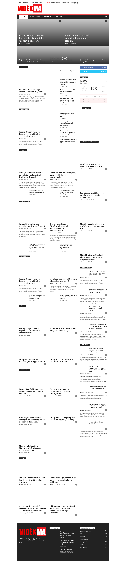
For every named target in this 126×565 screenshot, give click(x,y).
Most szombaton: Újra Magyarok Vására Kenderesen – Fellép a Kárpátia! (32, 448)
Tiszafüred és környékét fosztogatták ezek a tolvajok (37, 191)
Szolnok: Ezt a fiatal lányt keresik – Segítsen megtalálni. (31, 90)
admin (21, 43)
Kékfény (82, 534)
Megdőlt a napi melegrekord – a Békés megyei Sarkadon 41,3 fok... (93, 226)
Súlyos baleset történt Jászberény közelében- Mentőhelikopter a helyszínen (66, 246)
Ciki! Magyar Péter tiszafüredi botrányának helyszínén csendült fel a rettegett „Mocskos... (62, 509)
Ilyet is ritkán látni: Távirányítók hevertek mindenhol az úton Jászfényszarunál (59, 227)
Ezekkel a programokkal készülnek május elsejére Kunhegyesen (60, 391)
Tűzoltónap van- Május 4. (67, 71)
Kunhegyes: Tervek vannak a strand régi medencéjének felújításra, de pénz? (68, 132)
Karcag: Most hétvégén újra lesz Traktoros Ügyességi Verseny (63, 418)
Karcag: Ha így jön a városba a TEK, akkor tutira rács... (62, 360)
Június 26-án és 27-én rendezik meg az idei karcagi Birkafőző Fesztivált (31, 391)
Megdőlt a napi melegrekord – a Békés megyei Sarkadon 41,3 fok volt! (97, 368)
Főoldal (47, 2)
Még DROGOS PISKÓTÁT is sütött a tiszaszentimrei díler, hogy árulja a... (67, 192)
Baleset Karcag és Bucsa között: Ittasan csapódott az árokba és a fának (97, 405)
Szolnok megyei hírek (85, 531)
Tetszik (104, 67)
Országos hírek (55, 2)
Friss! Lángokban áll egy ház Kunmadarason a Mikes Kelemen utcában (61, 60)
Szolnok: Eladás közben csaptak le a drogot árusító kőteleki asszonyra (32, 480)
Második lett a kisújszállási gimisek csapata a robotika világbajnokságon (91, 257)
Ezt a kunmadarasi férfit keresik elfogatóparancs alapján (77, 38)
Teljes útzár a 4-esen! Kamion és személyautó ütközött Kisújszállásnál (32, 61)
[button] (106, 17)
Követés (103, 71)
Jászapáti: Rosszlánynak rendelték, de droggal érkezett (32, 225)
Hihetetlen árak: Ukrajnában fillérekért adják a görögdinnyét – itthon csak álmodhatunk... (32, 508)
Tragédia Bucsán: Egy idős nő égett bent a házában (97, 387)
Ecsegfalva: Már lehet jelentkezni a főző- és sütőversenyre (96, 350)
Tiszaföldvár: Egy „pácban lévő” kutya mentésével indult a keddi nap (63, 480)
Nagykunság (65, 2)
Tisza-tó (82, 544)
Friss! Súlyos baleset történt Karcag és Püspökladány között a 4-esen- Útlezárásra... (32, 419)
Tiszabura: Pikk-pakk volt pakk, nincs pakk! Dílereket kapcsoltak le (63, 175)
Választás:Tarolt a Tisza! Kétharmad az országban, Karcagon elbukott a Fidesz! (68, 100)
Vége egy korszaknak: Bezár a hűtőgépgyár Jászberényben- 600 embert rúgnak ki (68, 82)
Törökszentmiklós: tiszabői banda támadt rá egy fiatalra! (67, 91)
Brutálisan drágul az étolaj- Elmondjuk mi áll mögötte (91, 165)
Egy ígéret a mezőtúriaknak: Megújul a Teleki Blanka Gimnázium (92, 195)
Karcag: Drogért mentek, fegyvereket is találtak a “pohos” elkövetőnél (32, 38)
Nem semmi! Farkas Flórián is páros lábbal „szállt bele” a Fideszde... (68, 141)
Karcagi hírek (74, 2)
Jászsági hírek (84, 547)
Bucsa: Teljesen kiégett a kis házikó (97, 423)
